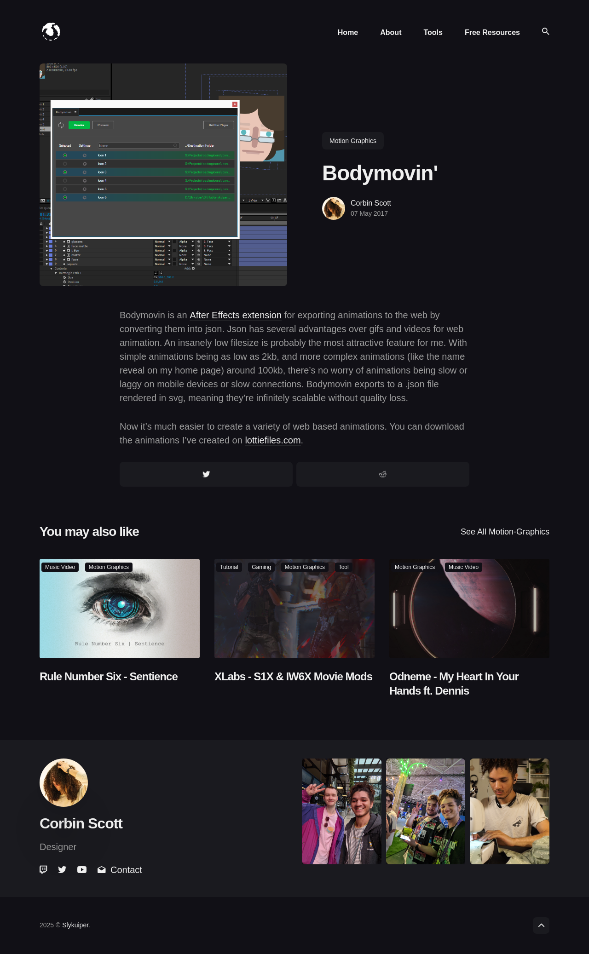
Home (348, 32)
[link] (44, 869)
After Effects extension (236, 315)
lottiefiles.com (272, 440)
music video (60, 567)
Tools (432, 32)
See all (505, 531)
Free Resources (492, 32)
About (390, 32)
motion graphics (352, 140)
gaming (261, 567)
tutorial (229, 567)
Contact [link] (120, 870)
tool (344, 567)
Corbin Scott (371, 203)
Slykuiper (75, 925)
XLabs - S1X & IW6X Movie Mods (293, 676)
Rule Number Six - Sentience (109, 676)
